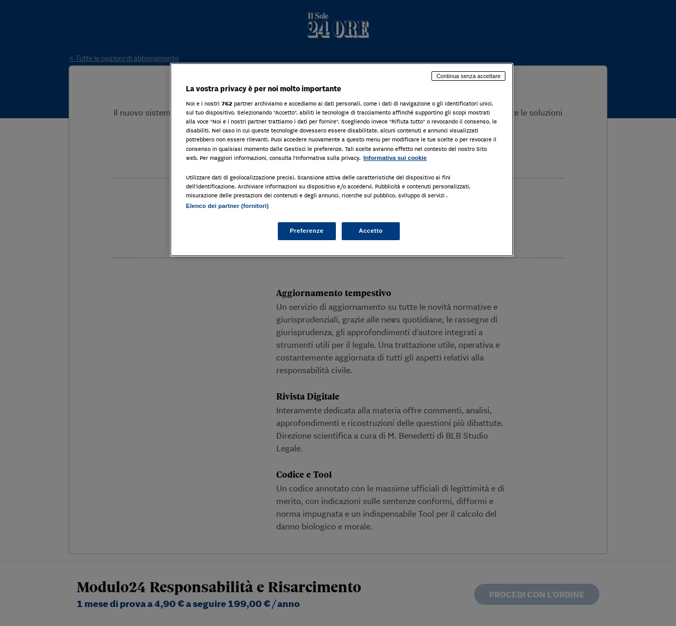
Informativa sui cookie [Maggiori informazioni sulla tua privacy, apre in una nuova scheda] (395, 158)
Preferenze (307, 230)
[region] (341, 160)
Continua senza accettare (468, 76)
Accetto (371, 230)
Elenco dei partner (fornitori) (227, 206)
